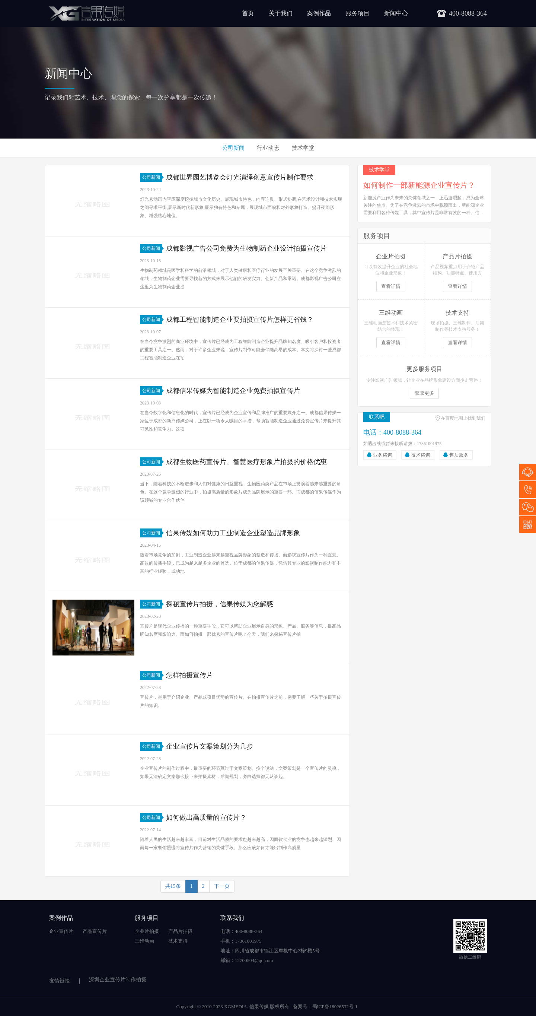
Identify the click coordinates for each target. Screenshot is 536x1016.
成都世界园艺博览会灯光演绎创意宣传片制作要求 (239, 177)
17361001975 (527, 489)
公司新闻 (233, 148)
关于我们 (281, 13)
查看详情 (391, 286)
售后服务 (459, 455)
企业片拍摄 (147, 931)
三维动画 (144, 941)
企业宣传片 (61, 931)
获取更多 (424, 393)
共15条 (173, 886)
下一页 (222, 886)
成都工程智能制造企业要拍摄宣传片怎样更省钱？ (239, 319)
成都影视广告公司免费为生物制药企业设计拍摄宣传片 (246, 248)
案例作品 (319, 13)
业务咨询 (382, 455)
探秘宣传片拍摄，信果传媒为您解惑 (219, 604)
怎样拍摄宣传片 (189, 675)
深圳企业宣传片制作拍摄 (117, 979)
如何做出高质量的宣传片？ (206, 817)
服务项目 (358, 13)
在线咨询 (527, 472)
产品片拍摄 (180, 931)
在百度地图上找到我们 (463, 418)
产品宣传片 (95, 931)
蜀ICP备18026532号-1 (335, 1006)
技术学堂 (303, 148)
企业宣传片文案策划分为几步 (209, 746)
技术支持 (178, 941)
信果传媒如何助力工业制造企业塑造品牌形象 (233, 533)
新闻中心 (396, 13)
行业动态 (268, 148)
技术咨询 (420, 455)
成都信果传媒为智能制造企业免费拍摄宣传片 (233, 390)
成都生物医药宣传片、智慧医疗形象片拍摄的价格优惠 (246, 462)
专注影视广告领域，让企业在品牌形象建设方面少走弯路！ (424, 380)
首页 (248, 13)
